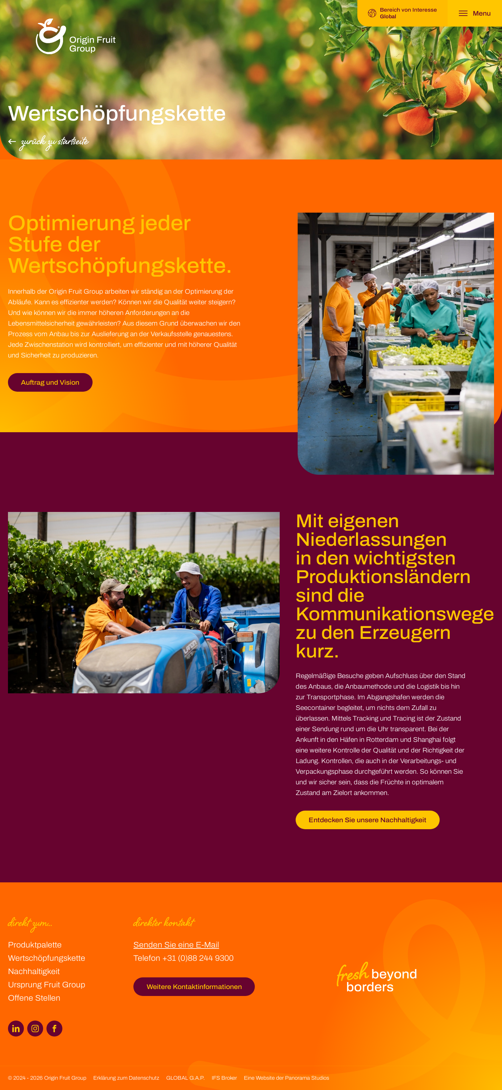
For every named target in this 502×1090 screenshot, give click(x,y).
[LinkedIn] (16, 1029)
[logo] (75, 36)
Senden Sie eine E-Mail (176, 945)
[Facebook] (54, 1029)
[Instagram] (35, 1029)
